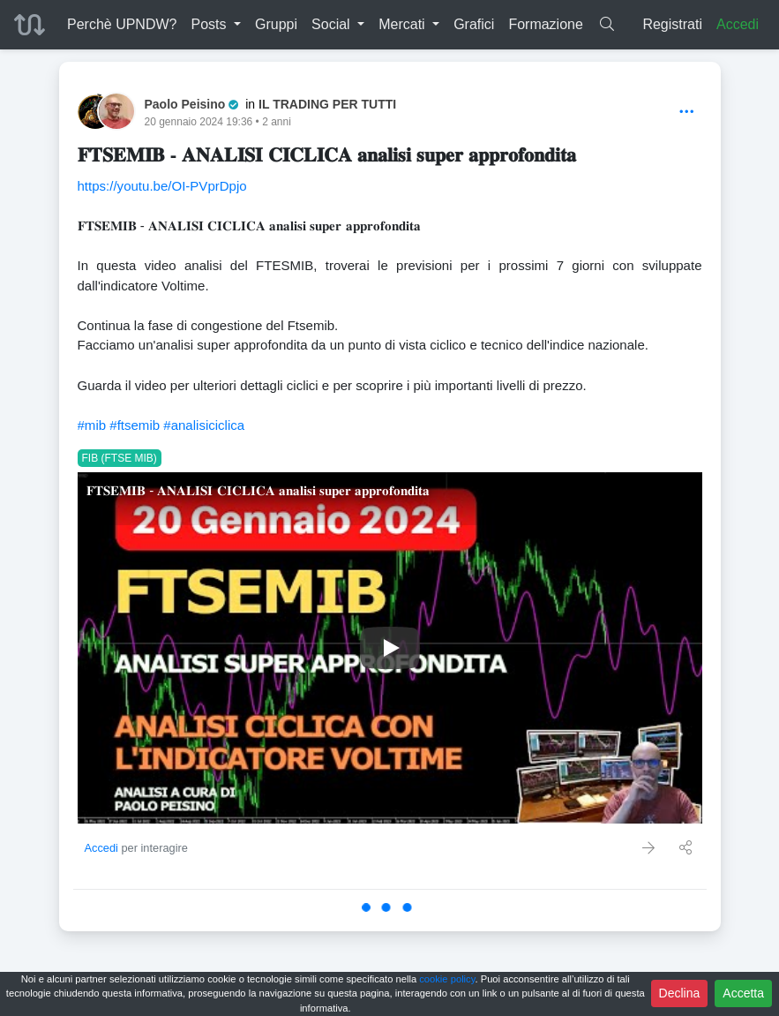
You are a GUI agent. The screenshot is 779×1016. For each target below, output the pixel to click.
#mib (92, 425)
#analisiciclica (203, 425)
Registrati (672, 24)
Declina (679, 993)
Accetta (743, 993)
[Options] (686, 112)
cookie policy (447, 979)
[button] (216, 24)
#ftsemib (134, 425)
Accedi (737, 24)
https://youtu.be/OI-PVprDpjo (162, 185)
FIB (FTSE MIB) (119, 458)
